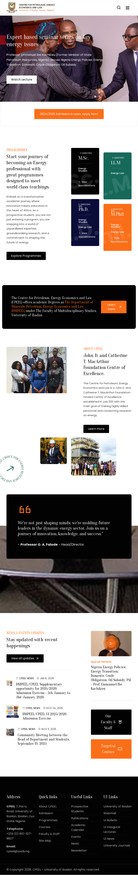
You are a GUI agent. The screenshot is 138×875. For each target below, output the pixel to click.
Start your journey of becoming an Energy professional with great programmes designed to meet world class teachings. (27, 175)
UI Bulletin (110, 820)
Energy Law (85, 227)
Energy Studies (82, 170)
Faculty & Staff (49, 834)
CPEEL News (26, 678)
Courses (44, 827)
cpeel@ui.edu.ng (17, 851)
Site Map (45, 841)
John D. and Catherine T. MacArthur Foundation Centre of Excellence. (105, 371)
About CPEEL (48, 807)
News (75, 844)
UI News (109, 839)
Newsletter (79, 851)
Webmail (110, 814)
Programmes (48, 820)
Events (76, 837)
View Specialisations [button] (86, 184)
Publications (79, 818)
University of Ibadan (118, 807)
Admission (46, 814)
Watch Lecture (21, 80)
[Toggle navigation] (128, 8)
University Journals (117, 846)
